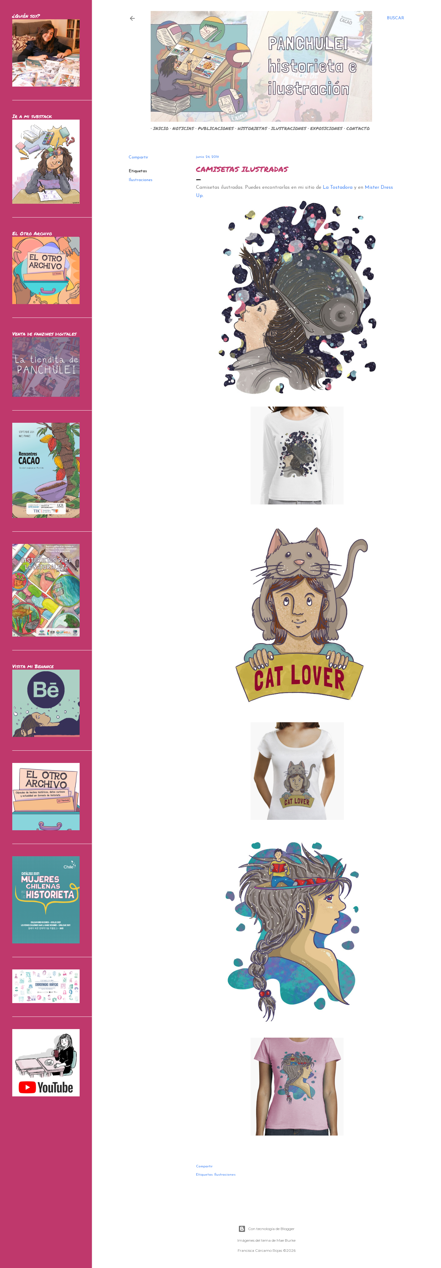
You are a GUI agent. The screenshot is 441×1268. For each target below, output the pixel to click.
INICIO (158, 128)
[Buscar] (395, 18)
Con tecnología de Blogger (266, 1229)
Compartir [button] (138, 157)
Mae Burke (286, 1240)
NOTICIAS (180, 128)
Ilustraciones (141, 180)
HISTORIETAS (250, 128)
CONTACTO (355, 128)
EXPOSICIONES (324, 128)
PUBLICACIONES (213, 128)
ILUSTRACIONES (286, 128)
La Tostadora (337, 187)
